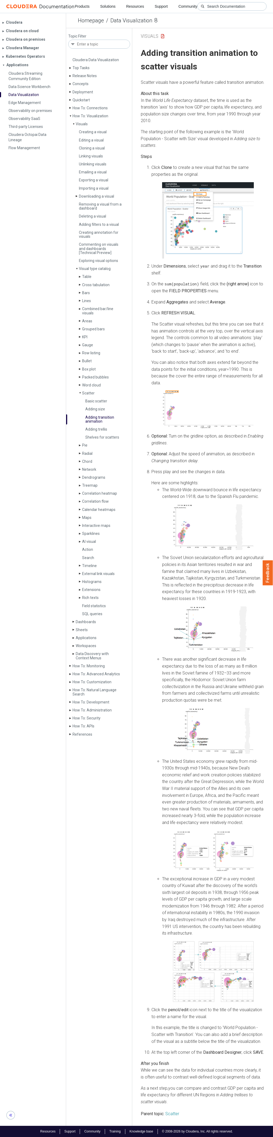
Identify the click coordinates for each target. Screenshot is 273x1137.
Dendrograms (93, 477)
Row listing (91, 353)
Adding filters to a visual (99, 224)
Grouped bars (93, 329)
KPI (84, 337)
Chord (87, 461)
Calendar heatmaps (98, 509)
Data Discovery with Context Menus (92, 656)
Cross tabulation (96, 285)
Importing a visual (94, 188)
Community (187, 6)
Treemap (90, 485)
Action (87, 549)
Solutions (108, 6)
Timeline (89, 566)
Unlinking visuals (92, 164)
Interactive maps (96, 525)
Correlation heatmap (99, 493)
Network (89, 469)
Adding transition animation (99, 419)
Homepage (91, 20)
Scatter (88, 393)
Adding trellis (96, 429)
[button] (208, 220)
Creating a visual (93, 132)
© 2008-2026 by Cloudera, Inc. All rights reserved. (197, 1131)
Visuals (82, 124)
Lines (86, 301)
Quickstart (81, 100)
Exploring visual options (98, 261)
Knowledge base (141, 1131)
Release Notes (85, 76)
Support (161, 6)
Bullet (87, 361)
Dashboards (86, 622)
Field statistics (94, 606)
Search (88, 558)
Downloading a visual (96, 196)
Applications (86, 638)
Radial (87, 453)
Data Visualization (131, 20)
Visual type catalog (95, 268)
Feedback (267, 573)
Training (115, 1131)
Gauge (87, 345)
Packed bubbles (95, 377)
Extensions (91, 590)
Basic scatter (96, 401)
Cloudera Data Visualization (96, 60)
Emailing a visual (93, 172)
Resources (135, 6)
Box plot (89, 369)
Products (82, 6)
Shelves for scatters (102, 437)
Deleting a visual (92, 216)
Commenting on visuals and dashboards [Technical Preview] (98, 248)
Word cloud (91, 385)
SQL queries (92, 614)
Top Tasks (81, 68)
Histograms (92, 582)
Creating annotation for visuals (98, 234)
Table (86, 276)
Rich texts (90, 597)
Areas (87, 321)
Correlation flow (95, 501)
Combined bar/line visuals (97, 311)
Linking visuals (91, 156)
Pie (84, 445)
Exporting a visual (93, 180)
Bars (86, 293)
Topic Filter (77, 36)
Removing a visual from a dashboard (100, 206)
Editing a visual (91, 140)
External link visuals (98, 574)
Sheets (82, 630)
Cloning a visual (92, 148)
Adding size (95, 409)
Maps (86, 517)
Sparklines (91, 533)
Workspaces (86, 646)
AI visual (89, 541)
